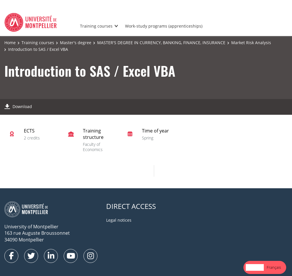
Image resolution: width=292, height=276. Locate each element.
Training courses (96, 26)
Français (274, 267)
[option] (274, 267)
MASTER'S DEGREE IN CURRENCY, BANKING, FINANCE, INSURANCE (161, 42)
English (255, 267)
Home (10, 42)
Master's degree (75, 42)
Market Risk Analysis (251, 42)
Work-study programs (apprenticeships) (163, 26)
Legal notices (118, 220)
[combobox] (255, 267)
